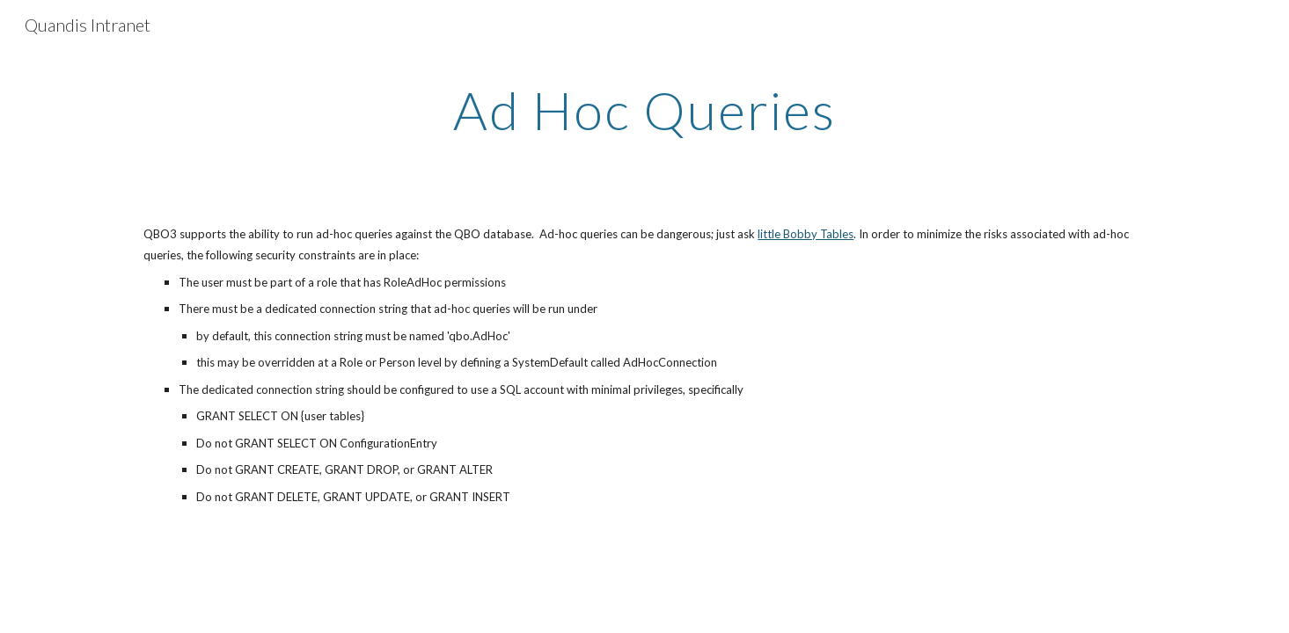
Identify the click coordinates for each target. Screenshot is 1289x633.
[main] (645, 110)
